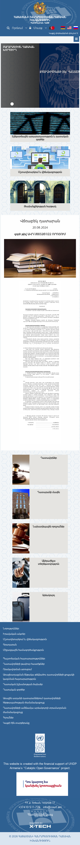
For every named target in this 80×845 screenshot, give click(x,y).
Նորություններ (11, 628)
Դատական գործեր (14, 689)
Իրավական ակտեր (14, 633)
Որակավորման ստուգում (17, 669)
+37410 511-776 (29, 807)
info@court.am (52, 807)
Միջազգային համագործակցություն (23, 649)
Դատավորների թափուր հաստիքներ (24, 663)
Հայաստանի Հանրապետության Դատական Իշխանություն (40, 20)
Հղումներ (8, 717)
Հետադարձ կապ (40, 814)
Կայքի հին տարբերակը (16, 722)
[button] (12, 104)
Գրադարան (10, 644)
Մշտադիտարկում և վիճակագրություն (25, 639)
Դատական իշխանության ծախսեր (23, 684)
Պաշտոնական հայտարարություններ (24, 658)
